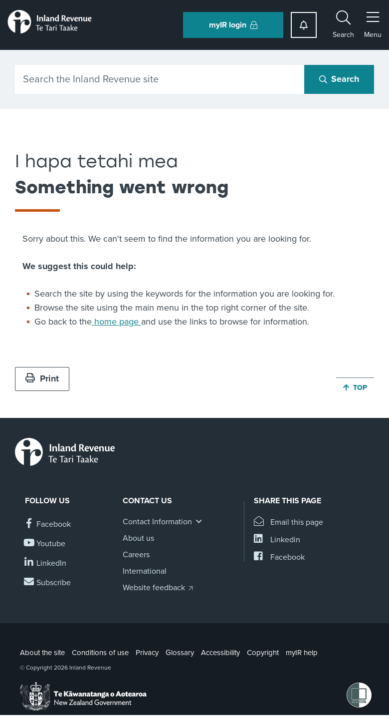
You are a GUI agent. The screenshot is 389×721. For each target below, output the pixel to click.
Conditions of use (100, 652)
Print (42, 378)
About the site (42, 652)
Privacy (147, 652)
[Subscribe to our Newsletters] (48, 583)
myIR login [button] (233, 25)
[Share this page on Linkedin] (277, 540)
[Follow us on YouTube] (45, 544)
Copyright (263, 652)
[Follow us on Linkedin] (45, 563)
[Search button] (339, 79)
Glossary (180, 652)
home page (116, 321)
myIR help (302, 652)
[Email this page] (288, 522)
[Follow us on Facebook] (48, 524)
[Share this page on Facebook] (279, 557)
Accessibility (220, 652)
